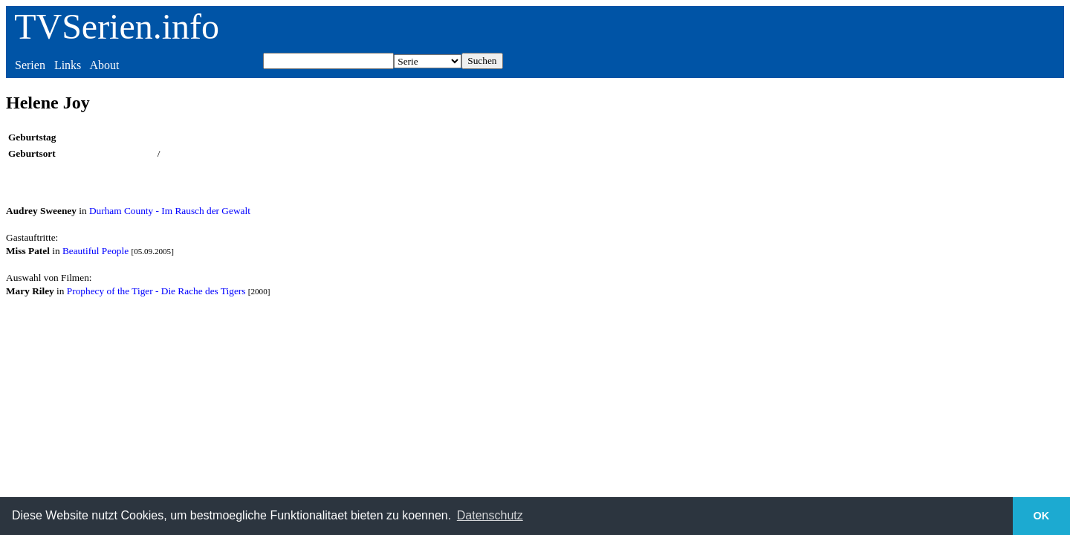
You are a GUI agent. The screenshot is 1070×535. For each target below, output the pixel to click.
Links (67, 65)
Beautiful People (95, 250)
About (104, 65)
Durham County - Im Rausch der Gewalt (169, 210)
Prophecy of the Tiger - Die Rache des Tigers (156, 290)
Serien (30, 65)
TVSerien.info (116, 26)
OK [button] (1042, 516)
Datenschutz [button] (490, 515)
